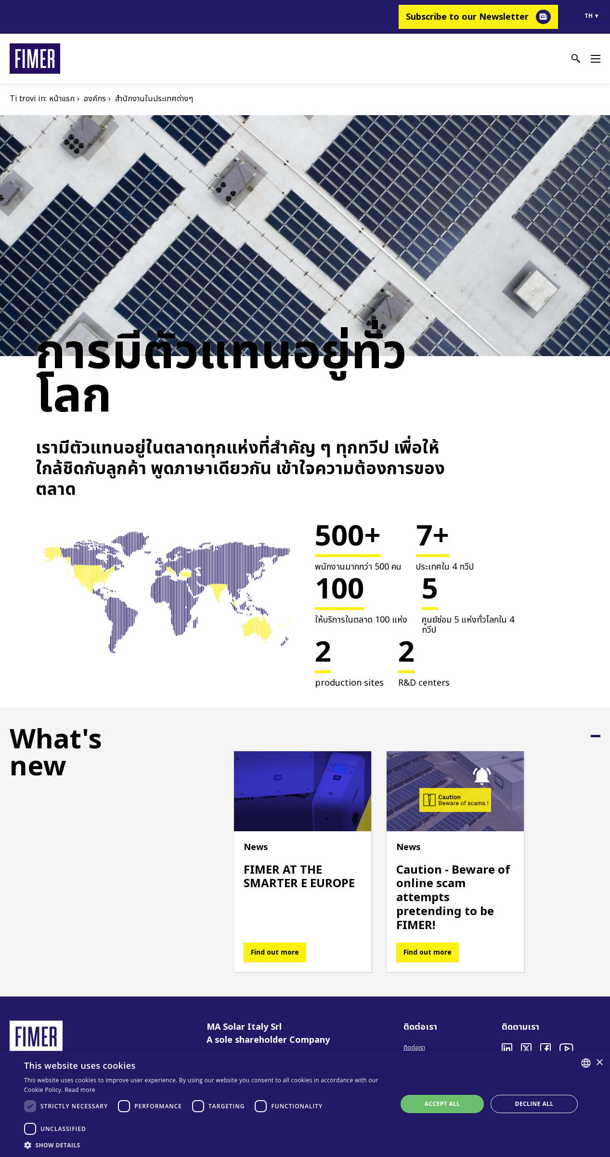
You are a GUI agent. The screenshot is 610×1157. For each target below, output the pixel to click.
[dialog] (305, 1104)
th (588, 16)
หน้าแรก (62, 99)
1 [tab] (595, 736)
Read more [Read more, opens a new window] (80, 1090)
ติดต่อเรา (414, 1047)
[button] (205, 1145)
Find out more (275, 952)
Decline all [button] (534, 1104)
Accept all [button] (442, 1104)
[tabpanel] (303, 861)
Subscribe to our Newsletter (467, 17)
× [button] (599, 1062)
